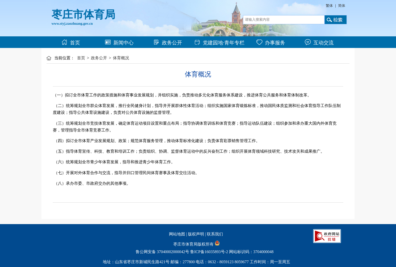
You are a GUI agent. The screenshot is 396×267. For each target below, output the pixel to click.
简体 (341, 6)
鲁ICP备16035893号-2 (209, 252)
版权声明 (196, 234)
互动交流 (319, 42)
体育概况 (121, 58)
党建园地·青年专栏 (219, 42)
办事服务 (270, 42)
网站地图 (177, 234)
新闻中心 (119, 42)
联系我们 (215, 234)
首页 (70, 42)
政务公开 (167, 42)
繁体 (329, 6)
